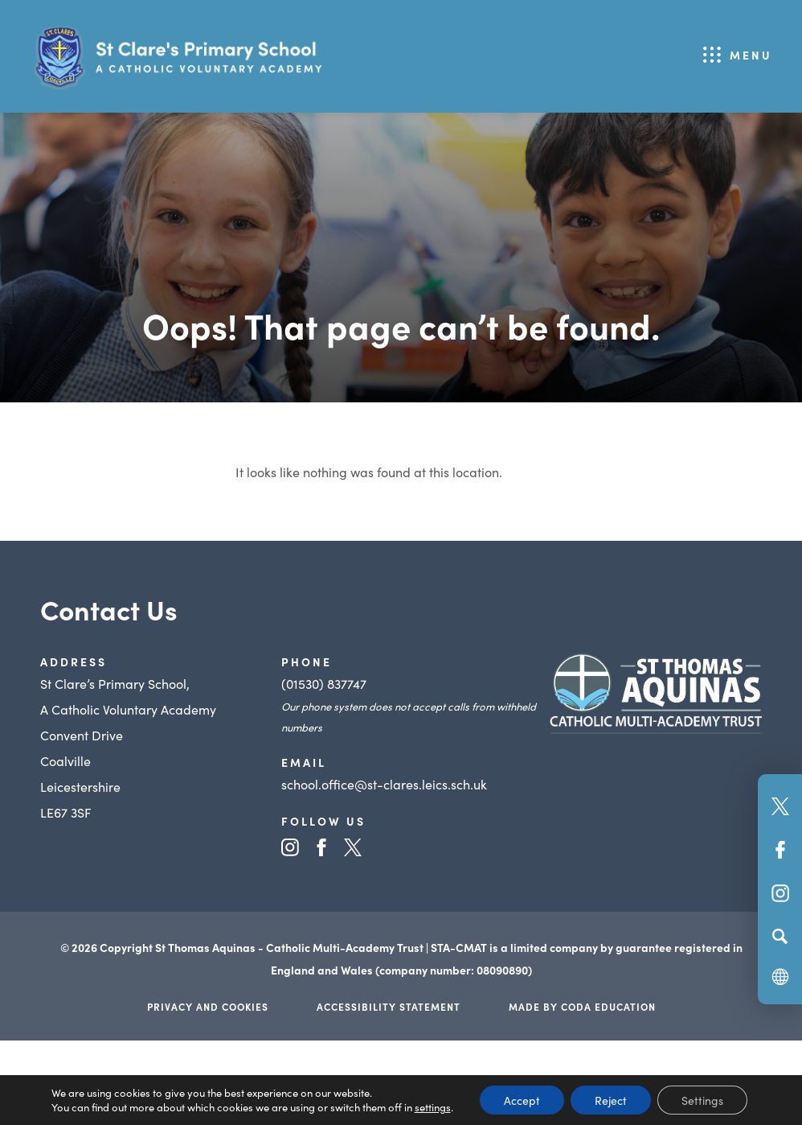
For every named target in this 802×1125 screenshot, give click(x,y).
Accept (522, 1100)
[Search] (780, 936)
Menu (751, 55)
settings (433, 1107)
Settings (702, 1100)
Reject (611, 1100)
